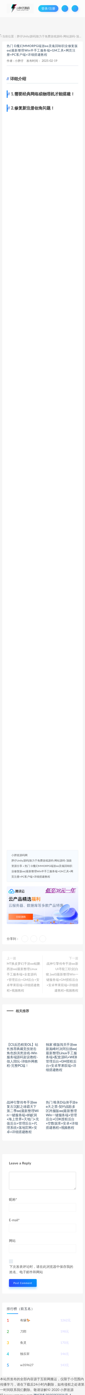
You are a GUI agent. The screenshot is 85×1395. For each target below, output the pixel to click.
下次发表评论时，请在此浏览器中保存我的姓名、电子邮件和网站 (41, 1269)
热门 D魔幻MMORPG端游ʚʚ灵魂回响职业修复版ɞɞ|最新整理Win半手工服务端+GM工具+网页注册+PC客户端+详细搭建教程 (42, 50)
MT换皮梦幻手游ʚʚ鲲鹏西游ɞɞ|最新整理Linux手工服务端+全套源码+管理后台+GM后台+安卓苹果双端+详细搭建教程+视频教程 (23, 977)
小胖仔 (19, 60)
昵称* (13, 1199)
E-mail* (14, 1220)
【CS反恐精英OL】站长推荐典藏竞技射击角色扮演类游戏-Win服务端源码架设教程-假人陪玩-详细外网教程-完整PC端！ (22, 1054)
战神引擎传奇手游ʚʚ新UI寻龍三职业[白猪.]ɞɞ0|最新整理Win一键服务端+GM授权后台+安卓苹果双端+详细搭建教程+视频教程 (62, 977)
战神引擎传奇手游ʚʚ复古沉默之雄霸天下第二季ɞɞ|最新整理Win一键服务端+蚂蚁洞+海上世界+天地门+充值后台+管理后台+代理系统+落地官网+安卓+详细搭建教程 (23, 1117)
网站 (12, 1241)
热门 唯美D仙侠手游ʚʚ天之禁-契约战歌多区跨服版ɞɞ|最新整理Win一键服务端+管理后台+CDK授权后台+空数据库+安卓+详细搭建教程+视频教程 (62, 1114)
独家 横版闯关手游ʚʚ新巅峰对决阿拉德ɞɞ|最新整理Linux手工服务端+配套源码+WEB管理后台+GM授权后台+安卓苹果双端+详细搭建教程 (61, 1057)
